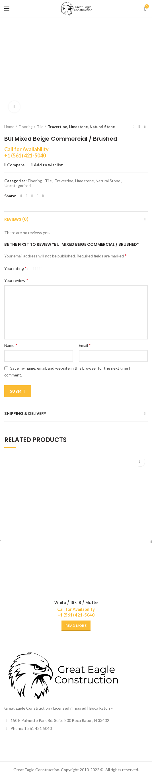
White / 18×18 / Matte (76, 602)
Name (10, 345)
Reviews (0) (16, 219)
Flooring (25, 126)
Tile (40, 126)
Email (85, 345)
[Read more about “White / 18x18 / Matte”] (76, 626)
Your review (16, 280)
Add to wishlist (48, 165)
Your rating (15, 268)
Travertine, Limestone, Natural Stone (81, 126)
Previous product (133, 126)
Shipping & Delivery (25, 413)
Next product (144, 126)
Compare (15, 165)
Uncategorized (18, 185)
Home (9, 126)
